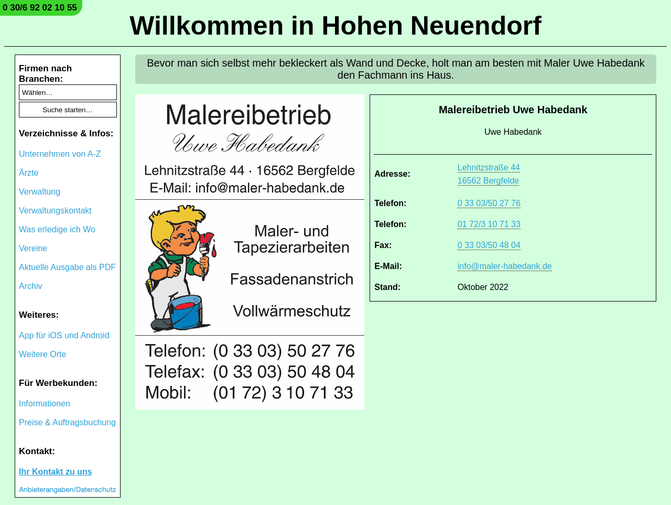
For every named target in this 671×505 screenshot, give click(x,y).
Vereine (33, 248)
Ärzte (28, 172)
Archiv (30, 286)
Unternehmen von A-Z (60, 153)
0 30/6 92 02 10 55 (40, 8)
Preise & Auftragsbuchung (67, 422)
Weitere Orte (42, 354)
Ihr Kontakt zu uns (55, 471)
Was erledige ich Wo (57, 229)
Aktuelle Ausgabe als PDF (67, 267)
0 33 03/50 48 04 (489, 245)
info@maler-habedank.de (505, 266)
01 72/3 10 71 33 (489, 224)
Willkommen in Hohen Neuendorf (335, 25)
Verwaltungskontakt (55, 210)
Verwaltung (39, 191)
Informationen (44, 403)
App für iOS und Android (64, 335)
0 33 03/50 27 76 (489, 203)
